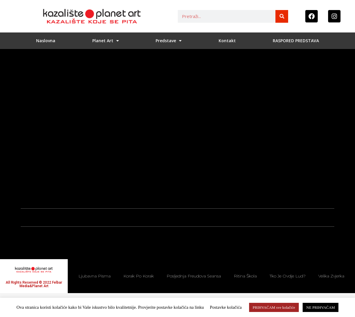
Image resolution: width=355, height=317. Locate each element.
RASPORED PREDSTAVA (296, 40)
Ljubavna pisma (94, 276)
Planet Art (105, 41)
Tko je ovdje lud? (288, 276)
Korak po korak (138, 276)
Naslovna (45, 40)
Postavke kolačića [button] (226, 307)
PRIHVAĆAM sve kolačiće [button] (274, 307)
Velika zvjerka (331, 276)
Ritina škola (245, 276)
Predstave (169, 41)
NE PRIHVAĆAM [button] (320, 307)
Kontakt (227, 40)
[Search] (281, 16)
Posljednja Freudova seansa (194, 276)
